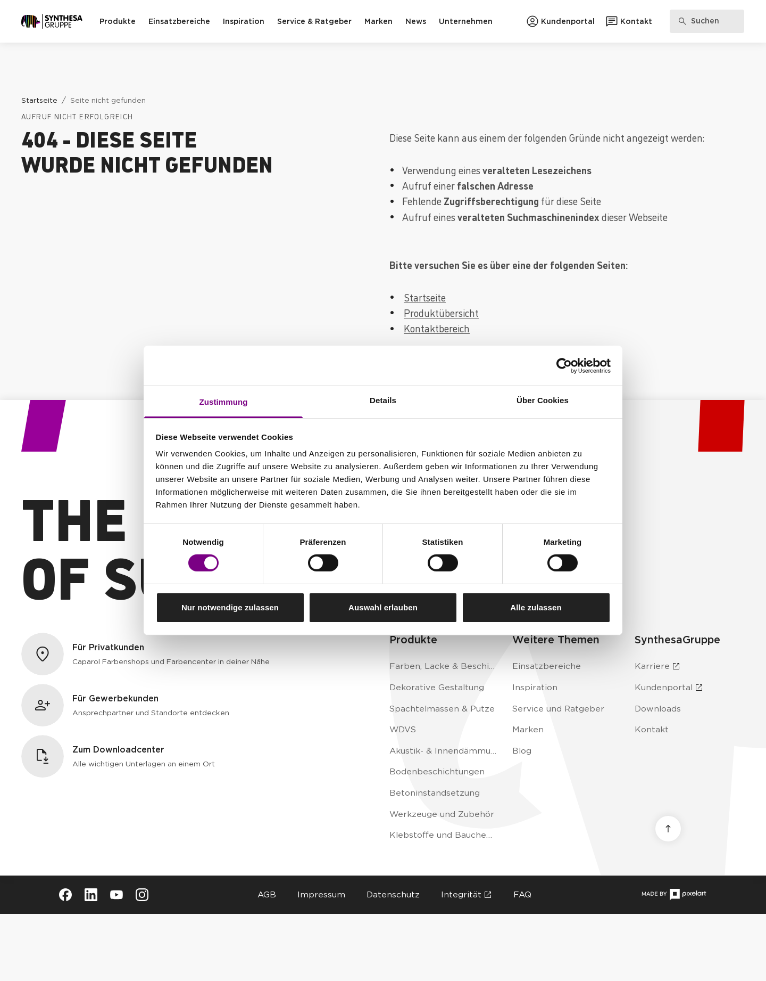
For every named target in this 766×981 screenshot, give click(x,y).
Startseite (425, 297)
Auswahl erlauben (383, 607)
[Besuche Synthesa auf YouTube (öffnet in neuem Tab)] (116, 894)
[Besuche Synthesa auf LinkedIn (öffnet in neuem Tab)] (91, 894)
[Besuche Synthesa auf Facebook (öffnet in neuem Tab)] (65, 894)
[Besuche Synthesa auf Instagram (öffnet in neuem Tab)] (142, 894)
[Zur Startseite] (51, 21)
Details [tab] (383, 400)
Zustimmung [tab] (223, 401)
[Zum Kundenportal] (560, 21)
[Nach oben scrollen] (668, 828)
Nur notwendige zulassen (230, 607)
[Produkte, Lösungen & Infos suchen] (707, 21)
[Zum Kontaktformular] (628, 21)
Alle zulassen (535, 607)
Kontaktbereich (437, 328)
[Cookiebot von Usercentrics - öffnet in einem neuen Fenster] (564, 365)
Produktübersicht (441, 312)
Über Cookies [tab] (543, 400)
